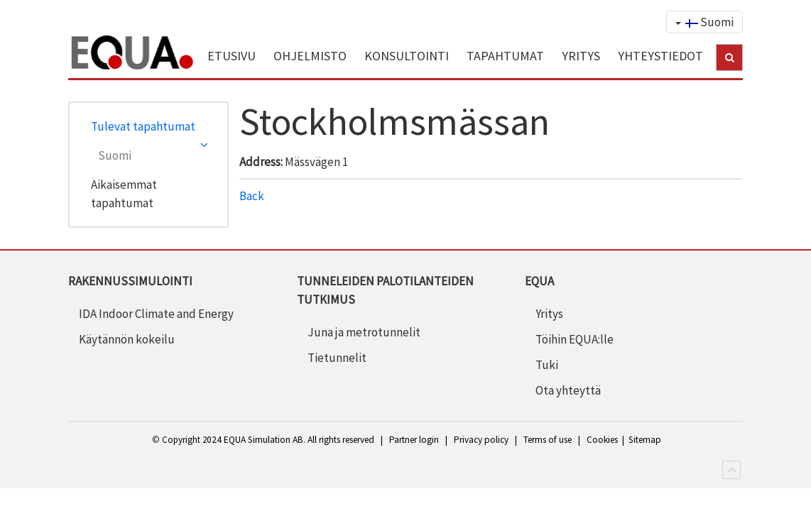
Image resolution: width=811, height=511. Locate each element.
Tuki (546, 365)
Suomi (704, 22)
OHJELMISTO (310, 56)
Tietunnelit (336, 358)
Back (251, 196)
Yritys (549, 314)
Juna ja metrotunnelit (363, 332)
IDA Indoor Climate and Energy (156, 314)
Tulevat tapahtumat (143, 126)
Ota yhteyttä (568, 390)
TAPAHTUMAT (505, 56)
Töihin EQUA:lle (574, 339)
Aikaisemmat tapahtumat (124, 194)
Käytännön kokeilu (127, 339)
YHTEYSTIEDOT (660, 56)
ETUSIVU (231, 56)
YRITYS (581, 56)
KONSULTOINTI (406, 56)
